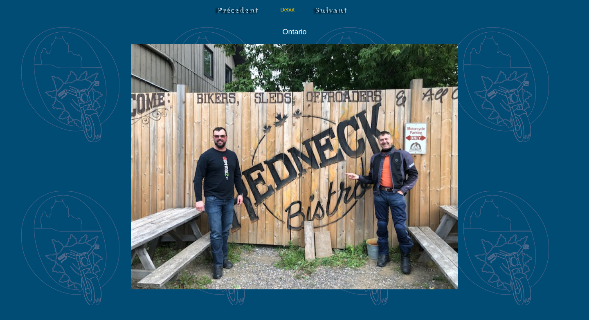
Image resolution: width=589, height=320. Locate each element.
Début (287, 10)
